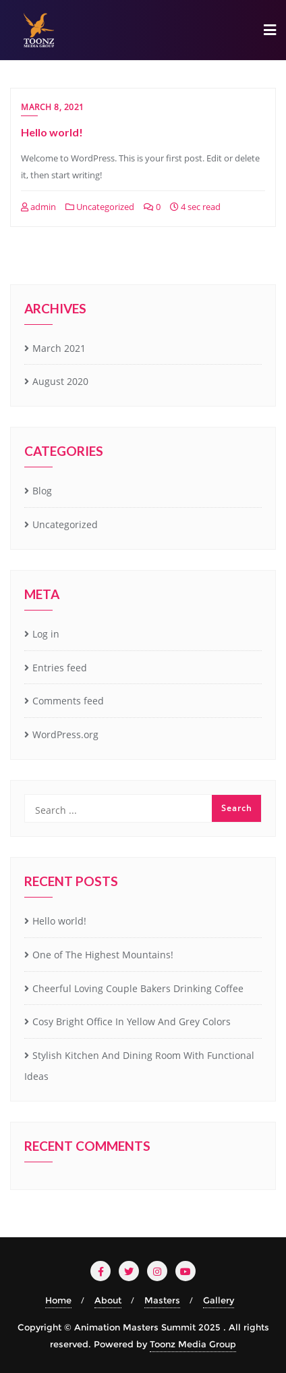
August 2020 (60, 381)
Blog (42, 490)
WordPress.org (65, 734)
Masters (162, 1300)
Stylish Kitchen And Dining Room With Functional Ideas (139, 1066)
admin (38, 207)
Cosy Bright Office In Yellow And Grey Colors (131, 1021)
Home (58, 1300)
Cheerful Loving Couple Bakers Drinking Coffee (138, 988)
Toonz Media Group (193, 1344)
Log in (45, 633)
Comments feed (68, 700)
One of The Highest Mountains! (102, 954)
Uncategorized (99, 207)
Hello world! (52, 132)
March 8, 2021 (52, 107)
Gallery (218, 1300)
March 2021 (59, 348)
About (107, 1300)
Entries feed (59, 667)
